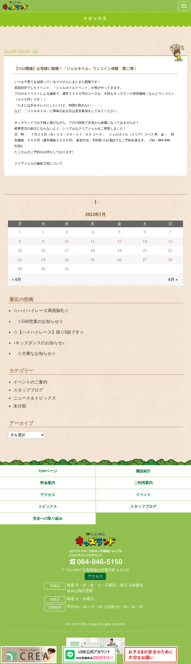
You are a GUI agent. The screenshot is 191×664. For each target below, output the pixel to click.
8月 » (173, 279)
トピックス (47, 507)
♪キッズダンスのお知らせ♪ (38, 343)
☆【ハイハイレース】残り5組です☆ (48, 332)
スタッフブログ (28, 390)
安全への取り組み (48, 519)
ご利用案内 (143, 483)
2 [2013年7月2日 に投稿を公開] (43, 232)
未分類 (19, 406)
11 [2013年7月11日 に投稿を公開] (92, 241)
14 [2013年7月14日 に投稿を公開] (170, 241)
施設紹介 (143, 471)
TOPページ (47, 471)
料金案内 (47, 483)
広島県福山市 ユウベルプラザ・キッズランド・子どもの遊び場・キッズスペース (96, 540)
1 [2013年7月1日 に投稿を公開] (20, 232)
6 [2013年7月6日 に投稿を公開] (145, 232)
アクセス (47, 495)
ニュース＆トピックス (34, 398)
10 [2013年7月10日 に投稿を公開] (66, 241)
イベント (143, 495)
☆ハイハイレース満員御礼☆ (41, 310)
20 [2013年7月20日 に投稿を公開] (145, 250)
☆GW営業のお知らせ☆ (38, 321)
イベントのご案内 (30, 382)
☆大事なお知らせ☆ (34, 353)
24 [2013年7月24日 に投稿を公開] (66, 260)
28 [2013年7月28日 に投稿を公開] (170, 260)
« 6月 (16, 279)
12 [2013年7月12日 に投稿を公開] (119, 241)
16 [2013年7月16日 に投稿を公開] (43, 250)
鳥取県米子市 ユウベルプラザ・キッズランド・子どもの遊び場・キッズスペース (15, 5)
